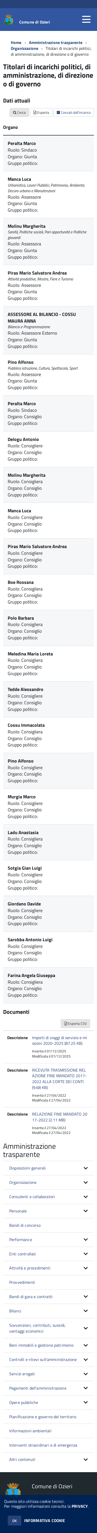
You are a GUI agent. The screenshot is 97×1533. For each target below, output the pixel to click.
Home (16, 42)
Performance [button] (20, 1239)
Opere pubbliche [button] (23, 1402)
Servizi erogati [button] (22, 1374)
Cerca (19, 112)
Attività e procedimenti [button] (30, 1268)
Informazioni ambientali (30, 1431)
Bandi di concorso (25, 1225)
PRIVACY (80, 1506)
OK (14, 1520)
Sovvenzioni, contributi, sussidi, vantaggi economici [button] (37, 1328)
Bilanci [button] (15, 1311)
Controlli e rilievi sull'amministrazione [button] (43, 1359)
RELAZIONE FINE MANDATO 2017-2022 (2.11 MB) (59, 1117)
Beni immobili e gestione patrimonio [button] (41, 1345)
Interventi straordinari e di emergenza (43, 1445)
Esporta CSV (75, 1023)
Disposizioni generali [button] (27, 1168)
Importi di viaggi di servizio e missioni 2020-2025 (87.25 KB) (59, 1041)
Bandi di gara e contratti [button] (31, 1296)
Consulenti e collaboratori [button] (32, 1197)
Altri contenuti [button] (22, 1459)
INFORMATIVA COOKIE (44, 1520)
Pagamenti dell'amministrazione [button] (37, 1388)
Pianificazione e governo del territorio (42, 1417)
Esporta (41, 112)
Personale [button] (18, 1211)
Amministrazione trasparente (55, 42)
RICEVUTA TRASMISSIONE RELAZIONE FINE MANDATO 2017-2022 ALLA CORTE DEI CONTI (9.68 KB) (59, 1079)
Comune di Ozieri (34, 22)
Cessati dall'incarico (74, 112)
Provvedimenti (22, 1282)
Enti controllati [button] (22, 1254)
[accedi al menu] (86, 19)
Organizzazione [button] (22, 1182)
